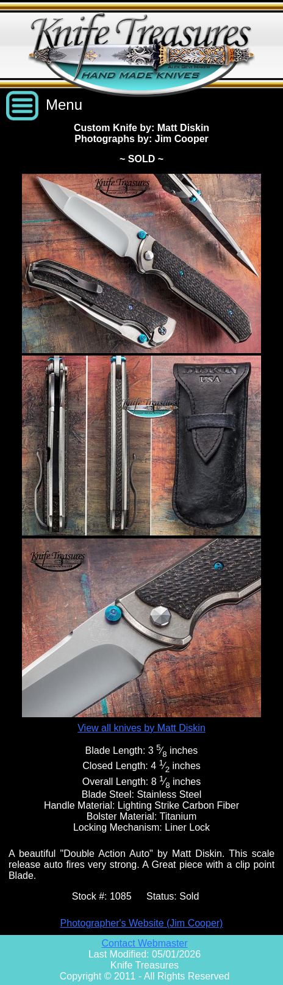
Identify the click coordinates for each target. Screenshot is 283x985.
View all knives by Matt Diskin (141, 728)
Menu (64, 104)
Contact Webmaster (144, 943)
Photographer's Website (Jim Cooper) (141, 923)
